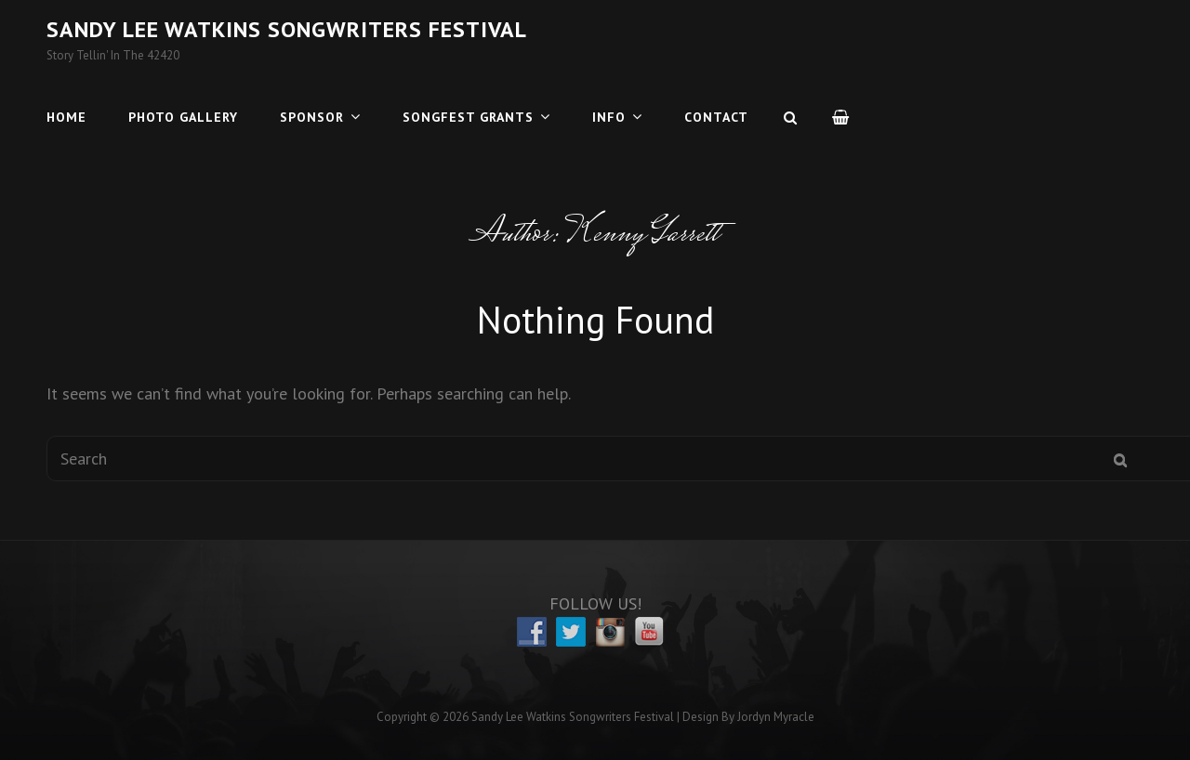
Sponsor (312, 117)
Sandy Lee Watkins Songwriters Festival (286, 29)
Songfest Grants (468, 117)
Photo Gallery (183, 117)
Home (66, 117)
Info (609, 117)
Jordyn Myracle (775, 717)
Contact (716, 117)
